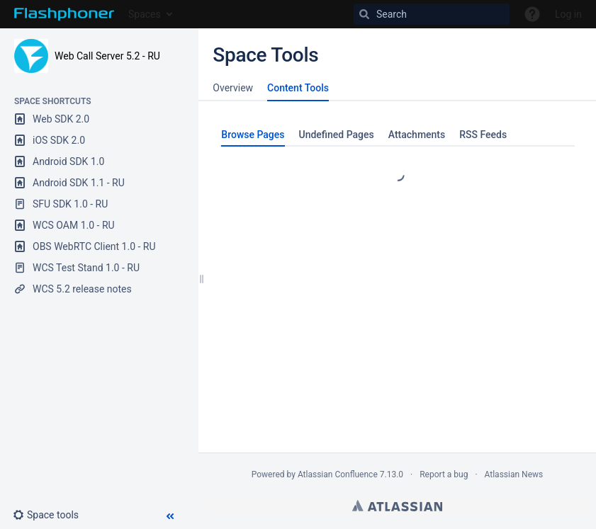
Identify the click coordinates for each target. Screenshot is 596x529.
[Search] (432, 14)
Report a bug (444, 474)
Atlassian (397, 505)
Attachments (416, 134)
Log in (568, 14)
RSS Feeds (483, 134)
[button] (51, 514)
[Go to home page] (64, 14)
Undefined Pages (336, 134)
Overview (233, 87)
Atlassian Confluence (338, 474)
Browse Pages (252, 134)
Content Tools (298, 87)
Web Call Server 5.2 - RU (107, 56)
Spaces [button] (144, 14)
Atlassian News (514, 474)
